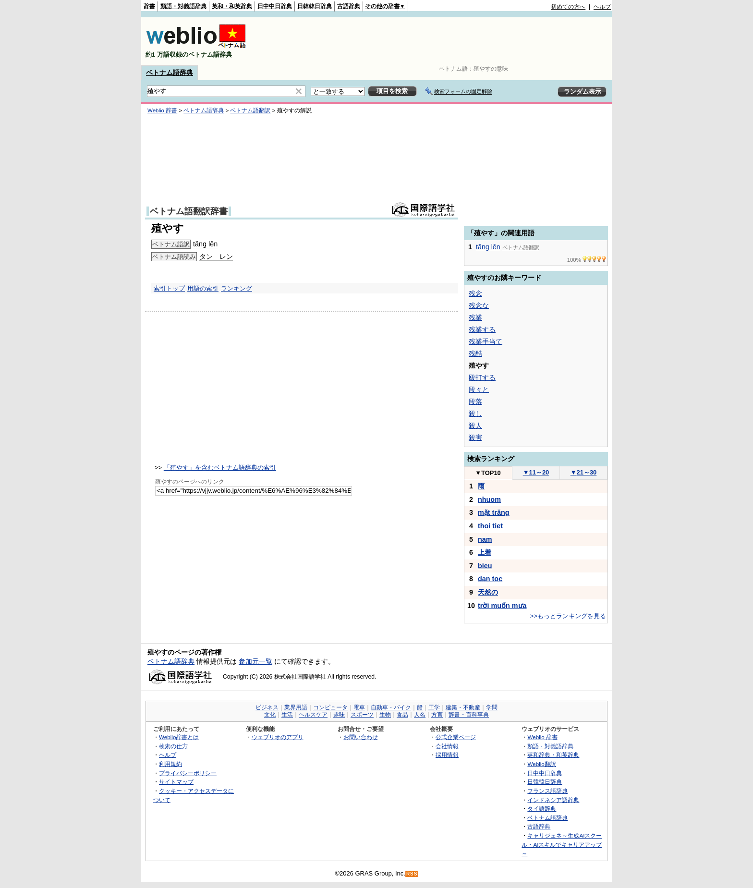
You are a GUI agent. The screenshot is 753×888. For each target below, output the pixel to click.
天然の (488, 592)
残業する (482, 329)
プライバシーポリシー (188, 773)
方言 (437, 715)
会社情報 (447, 746)
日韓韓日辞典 (314, 6)
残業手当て (485, 341)
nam (485, 539)
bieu (485, 566)
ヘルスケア (313, 715)
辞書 (149, 6)
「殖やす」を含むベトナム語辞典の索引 (220, 467)
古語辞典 (348, 6)
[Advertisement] (436, 41)
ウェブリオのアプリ (278, 737)
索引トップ (169, 288)
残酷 (475, 353)
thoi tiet (490, 526)
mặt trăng (494, 512)
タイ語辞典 (541, 808)
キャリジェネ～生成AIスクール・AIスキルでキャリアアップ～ (562, 844)
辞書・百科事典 (469, 715)
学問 (492, 707)
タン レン (216, 256)
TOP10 (488, 472)
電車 (359, 707)
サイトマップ (176, 782)
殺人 (475, 425)
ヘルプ (602, 6)
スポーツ (362, 715)
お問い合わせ (360, 737)
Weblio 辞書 (162, 110)
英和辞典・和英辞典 (553, 755)
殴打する (482, 377)
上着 (484, 552)
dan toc (490, 579)
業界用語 (295, 707)
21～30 (584, 472)
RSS (412, 873)
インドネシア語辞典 (553, 800)
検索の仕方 (173, 746)
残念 (475, 293)
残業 (475, 317)
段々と (479, 389)
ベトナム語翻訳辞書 (189, 211)
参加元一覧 (255, 661)
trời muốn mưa (502, 605)
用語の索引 (203, 288)
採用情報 (447, 755)
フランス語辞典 (547, 791)
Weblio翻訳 (541, 764)
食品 (402, 715)
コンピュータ (330, 707)
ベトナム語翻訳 (250, 110)
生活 (287, 715)
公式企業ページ (456, 737)
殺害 (475, 437)
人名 (419, 715)
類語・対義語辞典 (183, 6)
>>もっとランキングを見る (568, 616)
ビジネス (267, 707)
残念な (479, 305)
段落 (475, 401)
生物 (385, 715)
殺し (475, 413)
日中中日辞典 (274, 6)
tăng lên (205, 244)
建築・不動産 (463, 707)
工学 (434, 707)
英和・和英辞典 (232, 6)
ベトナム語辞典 (169, 72)
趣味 (339, 715)
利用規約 (170, 764)
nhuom (489, 499)
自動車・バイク (391, 707)
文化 (270, 715)
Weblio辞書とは (179, 737)
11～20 (536, 472)
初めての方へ (568, 6)
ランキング (236, 288)
